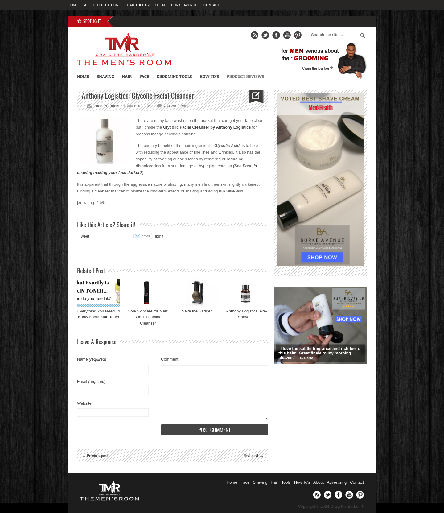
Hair (127, 76)
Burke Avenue (184, 5)
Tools (285, 482)
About (318, 482)
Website (84, 403)
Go (362, 35)
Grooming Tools (174, 76)
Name (91, 359)
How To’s (209, 76)
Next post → (254, 455)
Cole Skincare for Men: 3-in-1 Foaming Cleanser (148, 317)
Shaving (105, 76)
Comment (169, 359)
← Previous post (95, 455)
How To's (302, 482)
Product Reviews (245, 76)
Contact (212, 5)
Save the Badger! (197, 311)
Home (73, 5)
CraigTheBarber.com (145, 5)
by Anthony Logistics (207, 127)
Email (91, 381)
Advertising (337, 482)
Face (144, 76)
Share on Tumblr (120, 236)
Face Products (106, 106)
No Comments (175, 106)
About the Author (101, 5)
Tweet (84, 236)
